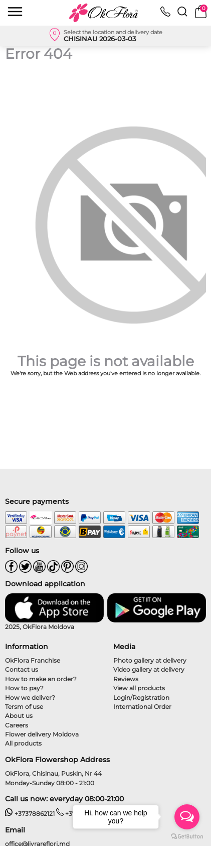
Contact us (21, 669)
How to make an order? (41, 679)
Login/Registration (141, 697)
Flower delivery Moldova (42, 734)
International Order (142, 706)
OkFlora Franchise (32, 660)
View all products (139, 688)
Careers (16, 725)
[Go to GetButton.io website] (187, 836)
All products (23, 743)
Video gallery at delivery (148, 669)
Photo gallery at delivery (149, 660)
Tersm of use (24, 706)
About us (19, 715)
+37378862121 (30, 813)
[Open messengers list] (186, 816)
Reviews (125, 679)
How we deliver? (30, 697)
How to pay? (24, 688)
